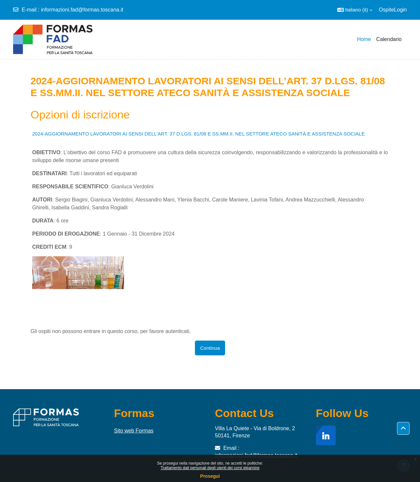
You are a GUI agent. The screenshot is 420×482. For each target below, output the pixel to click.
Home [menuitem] (364, 39)
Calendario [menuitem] (389, 39)
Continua (210, 348)
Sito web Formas (134, 430)
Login (400, 9)
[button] (354, 10)
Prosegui (210, 476)
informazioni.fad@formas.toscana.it (82, 9)
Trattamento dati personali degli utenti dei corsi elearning (209, 468)
